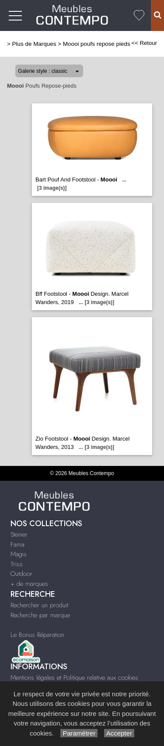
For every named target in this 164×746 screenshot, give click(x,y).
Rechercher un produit (39, 605)
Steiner (19, 534)
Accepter (119, 733)
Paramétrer (79, 733)
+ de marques (29, 584)
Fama (17, 544)
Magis (18, 554)
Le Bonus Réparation (37, 635)
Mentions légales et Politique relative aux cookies (74, 677)
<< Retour (144, 43)
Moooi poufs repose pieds (96, 44)
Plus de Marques (34, 44)
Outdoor (21, 573)
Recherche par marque (40, 615)
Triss (16, 564)
